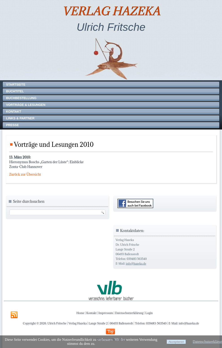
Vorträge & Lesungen (25, 105)
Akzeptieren (176, 342)
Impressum (106, 313)
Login (149, 313)
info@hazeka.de (136, 263)
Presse (12, 125)
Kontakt (13, 111)
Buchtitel (15, 91)
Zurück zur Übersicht (25, 174)
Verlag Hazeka (111, 11)
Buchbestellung (21, 98)
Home (80, 313)
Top (110, 331)
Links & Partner (20, 118)
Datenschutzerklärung (129, 313)
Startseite (15, 84)
